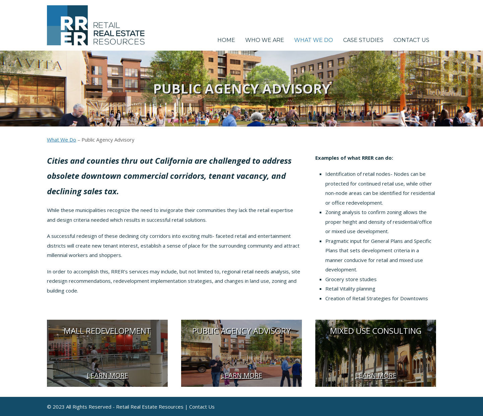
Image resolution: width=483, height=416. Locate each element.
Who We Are (264, 40)
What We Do (313, 40)
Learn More (107, 375)
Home (226, 40)
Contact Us (411, 40)
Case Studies (363, 40)
